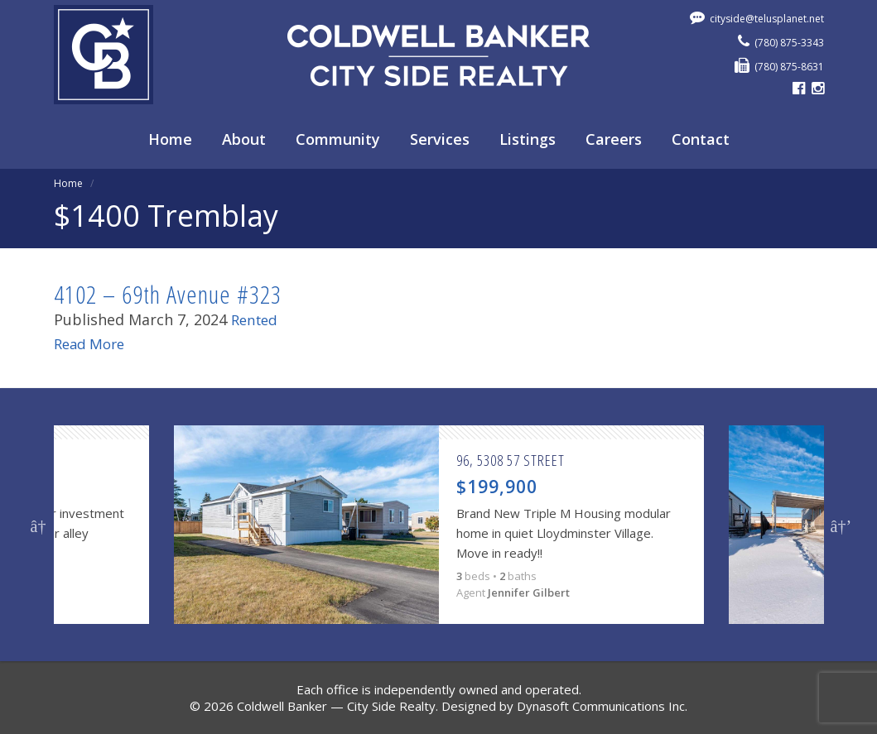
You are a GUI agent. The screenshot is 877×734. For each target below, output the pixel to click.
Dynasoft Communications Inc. (602, 706)
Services (440, 139)
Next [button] (839, 524)
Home (170, 139)
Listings (527, 139)
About (244, 139)
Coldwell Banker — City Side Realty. (337, 706)
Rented (256, 319)
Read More (92, 343)
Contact (701, 139)
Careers (613, 139)
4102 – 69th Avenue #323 (168, 294)
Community (338, 139)
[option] (439, 524)
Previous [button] (39, 524)
